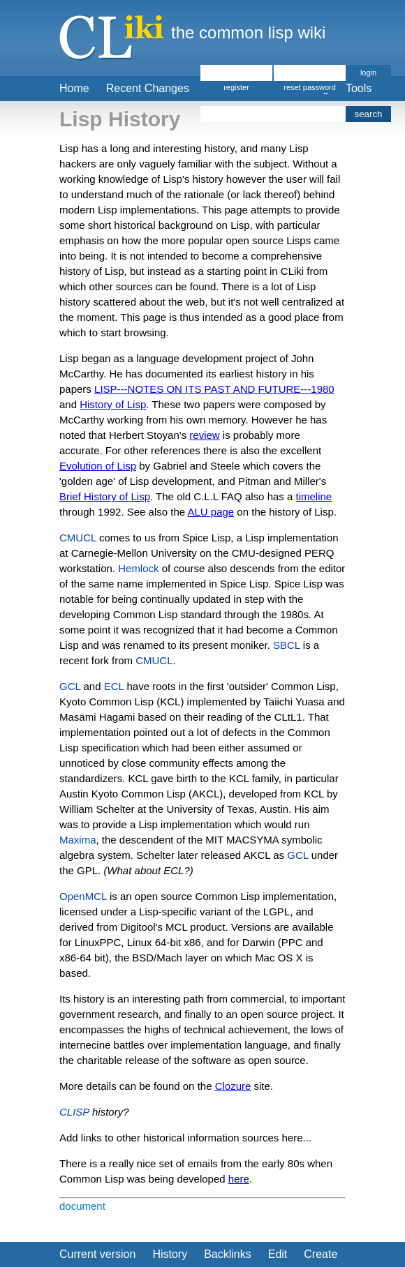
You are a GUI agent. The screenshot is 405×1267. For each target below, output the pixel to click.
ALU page (210, 512)
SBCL (286, 645)
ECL (114, 686)
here (238, 1179)
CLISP (74, 1112)
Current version (97, 1254)
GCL (69, 686)
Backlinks (227, 1254)
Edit (278, 1254)
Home (74, 88)
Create (320, 1254)
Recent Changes (147, 88)
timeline (314, 496)
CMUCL (77, 537)
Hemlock (138, 568)
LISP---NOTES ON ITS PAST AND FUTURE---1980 (214, 389)
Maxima (77, 840)
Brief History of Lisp (104, 496)
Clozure (233, 1086)
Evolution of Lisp (97, 466)
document (82, 1206)
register (236, 87)
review (204, 435)
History (169, 1254)
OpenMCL (83, 896)
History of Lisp (113, 404)
